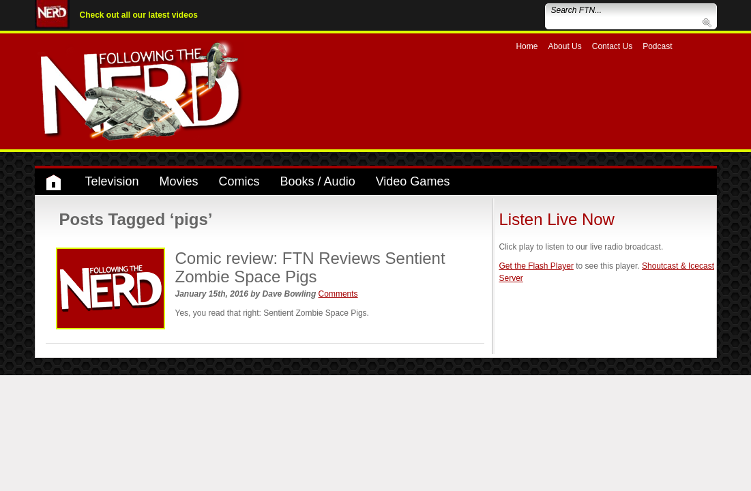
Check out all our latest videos (139, 15)
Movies (179, 181)
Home (527, 46)
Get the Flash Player (536, 266)
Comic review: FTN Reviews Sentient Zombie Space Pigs (310, 267)
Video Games (413, 181)
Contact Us (612, 46)
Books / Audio (317, 181)
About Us (564, 46)
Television (112, 181)
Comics (239, 181)
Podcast (657, 46)
